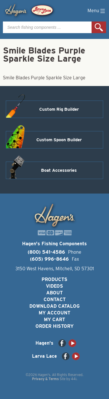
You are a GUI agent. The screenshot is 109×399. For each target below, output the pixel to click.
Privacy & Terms (45, 379)
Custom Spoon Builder (59, 139)
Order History (54, 326)
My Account (54, 313)
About (54, 293)
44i (73, 379)
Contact (55, 299)
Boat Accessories (59, 170)
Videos (54, 286)
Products (54, 279)
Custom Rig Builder (59, 109)
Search (99, 27)
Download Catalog (54, 306)
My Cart (54, 319)
